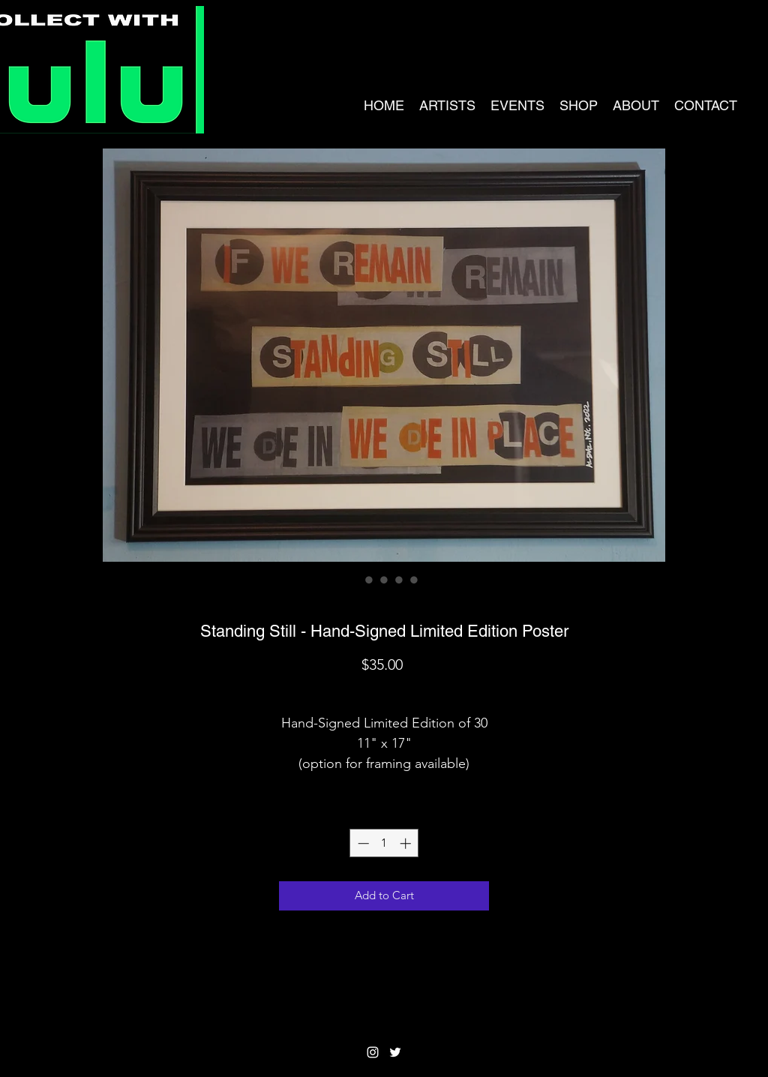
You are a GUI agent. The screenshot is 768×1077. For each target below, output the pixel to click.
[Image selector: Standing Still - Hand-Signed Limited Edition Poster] (354, 579)
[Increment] (407, 843)
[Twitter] (395, 1052)
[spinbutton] (384, 843)
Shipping (384, 691)
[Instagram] (372, 1052)
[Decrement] (362, 843)
